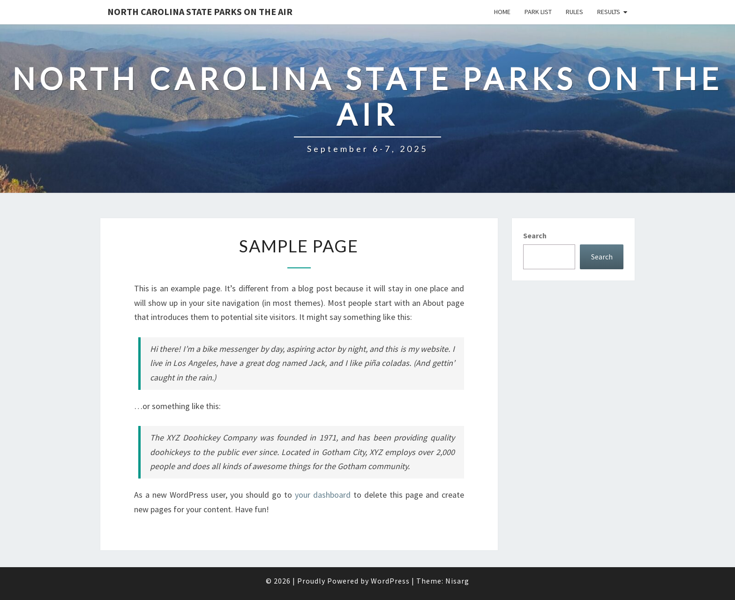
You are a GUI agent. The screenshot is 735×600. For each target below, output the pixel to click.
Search (535, 235)
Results (608, 12)
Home (502, 12)
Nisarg (457, 580)
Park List (538, 12)
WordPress (390, 580)
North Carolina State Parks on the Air (199, 11)
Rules (574, 12)
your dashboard (323, 494)
